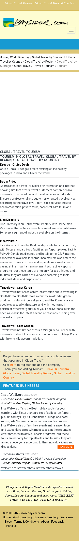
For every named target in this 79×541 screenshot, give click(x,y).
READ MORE (66, 446)
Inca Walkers (8, 241)
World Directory (20, 57)
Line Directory (9, 219)
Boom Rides (8, 181)
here (13, 365)
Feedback (57, 521)
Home (4, 57)
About (45, 521)
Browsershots (12, 454)
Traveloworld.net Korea (16, 287)
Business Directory (46, 517)
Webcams (67, 517)
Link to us (11, 525)
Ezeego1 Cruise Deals (15, 164)
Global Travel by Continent (48, 57)
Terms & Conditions (26, 521)
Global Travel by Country (47, 403)
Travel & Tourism (43, 65)
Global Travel (22, 65)
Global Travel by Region (39, 61)
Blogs (8, 521)
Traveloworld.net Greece (17, 325)
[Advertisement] (38, 110)
